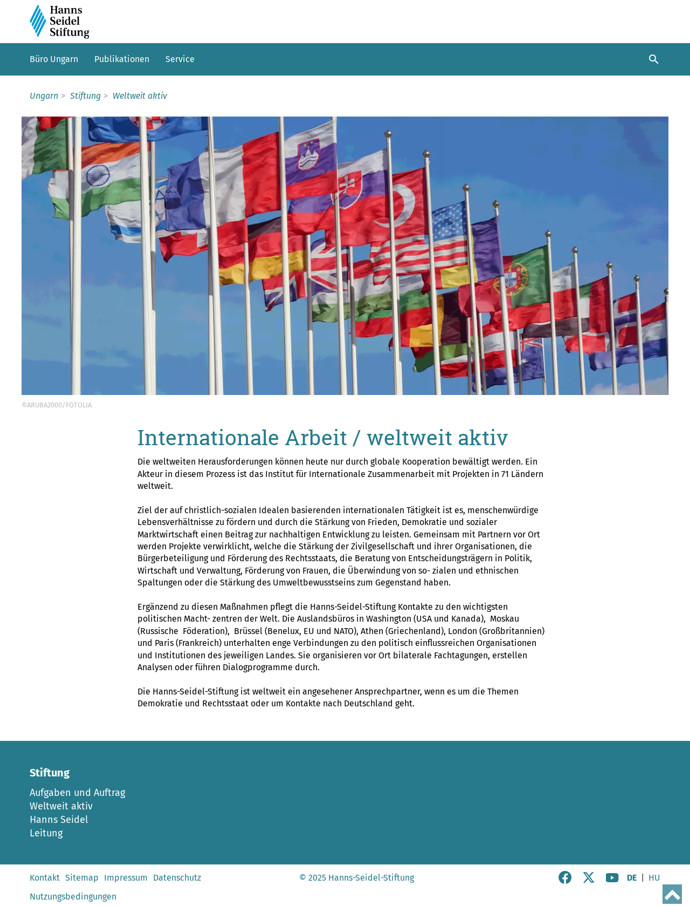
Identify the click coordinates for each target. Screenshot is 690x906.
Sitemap (82, 878)
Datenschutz (177, 878)
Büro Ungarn (54, 59)
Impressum (126, 878)
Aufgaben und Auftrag (77, 793)
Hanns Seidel (59, 820)
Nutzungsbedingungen (73, 896)
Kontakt (45, 878)
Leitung (46, 833)
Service (180, 59)
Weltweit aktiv (61, 806)
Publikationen (121, 59)
